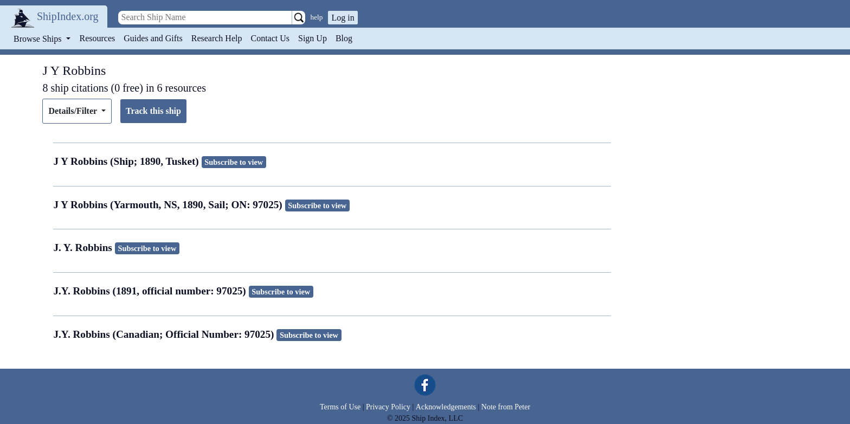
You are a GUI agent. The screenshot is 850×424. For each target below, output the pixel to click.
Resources (97, 38)
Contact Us (269, 38)
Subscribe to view (233, 162)
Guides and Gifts (153, 38)
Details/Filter (73, 110)
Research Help (216, 38)
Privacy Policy (388, 407)
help (317, 17)
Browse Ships (38, 38)
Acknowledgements (446, 407)
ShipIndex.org (68, 16)
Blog (344, 38)
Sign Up (312, 38)
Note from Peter (505, 407)
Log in (342, 17)
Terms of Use (340, 407)
